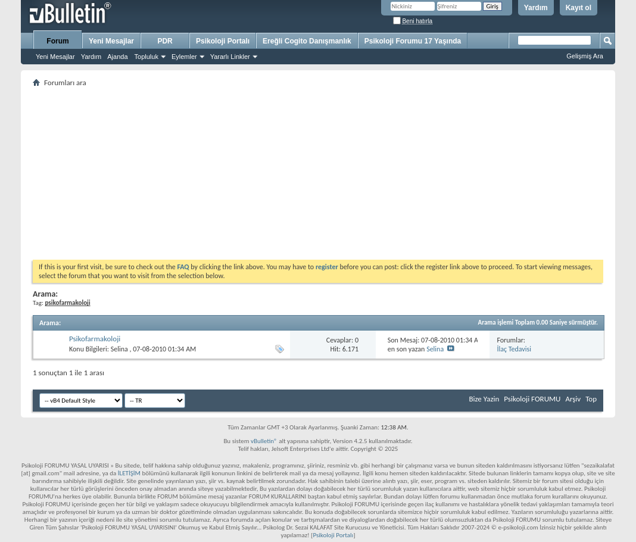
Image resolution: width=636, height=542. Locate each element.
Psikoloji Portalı (223, 41)
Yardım (536, 8)
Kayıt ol (578, 8)
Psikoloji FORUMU (532, 398)
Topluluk (146, 56)
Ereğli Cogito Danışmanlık (307, 41)
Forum (57, 41)
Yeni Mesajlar (55, 56)
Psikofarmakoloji (94, 338)
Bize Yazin (484, 398)
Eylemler (184, 56)
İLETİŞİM (129, 473)
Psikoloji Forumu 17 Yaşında (413, 41)
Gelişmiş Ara (584, 56)
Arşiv (573, 398)
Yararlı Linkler (230, 56)
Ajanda (117, 56)
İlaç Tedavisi (514, 349)
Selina (119, 349)
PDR (164, 41)
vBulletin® (264, 441)
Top (591, 398)
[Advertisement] (318, 173)
